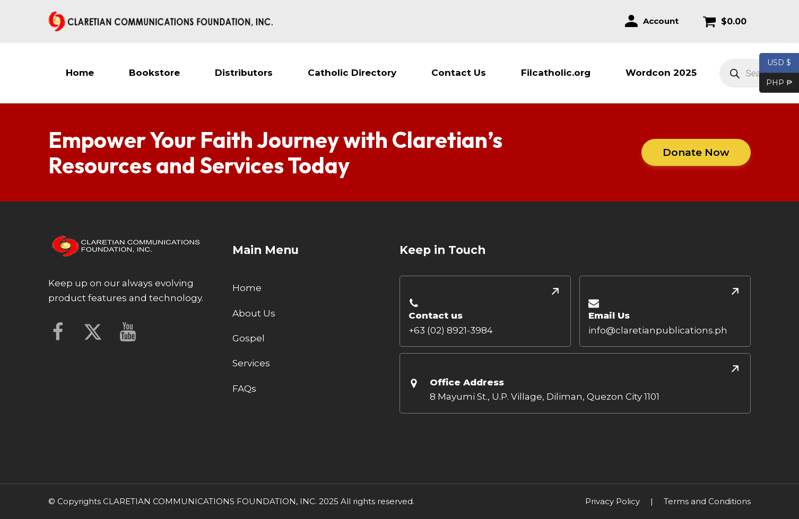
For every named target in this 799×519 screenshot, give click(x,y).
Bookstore (154, 72)
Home (80, 72)
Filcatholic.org (555, 72)
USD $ (779, 63)
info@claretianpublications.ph (657, 330)
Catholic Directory (352, 72)
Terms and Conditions (707, 501)
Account (661, 21)
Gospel (248, 338)
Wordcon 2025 (661, 72)
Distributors (244, 72)
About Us (253, 313)
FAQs (244, 388)
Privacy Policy (612, 501)
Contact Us (458, 72)
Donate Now (696, 152)
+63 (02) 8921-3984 (451, 330)
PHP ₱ (776, 83)
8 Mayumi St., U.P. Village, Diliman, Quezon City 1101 (544, 396)
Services (251, 363)
